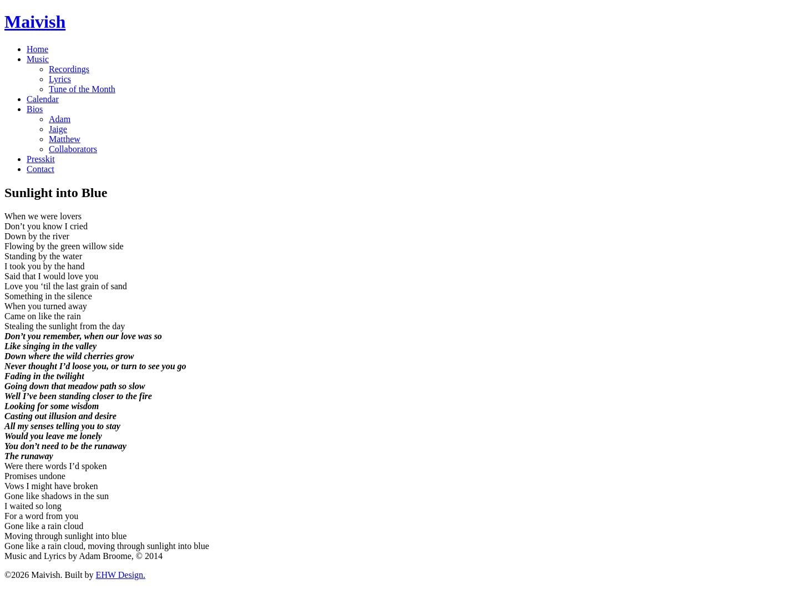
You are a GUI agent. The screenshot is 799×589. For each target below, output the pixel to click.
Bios (35, 109)
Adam (59, 119)
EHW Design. (120, 575)
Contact (40, 169)
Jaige (58, 129)
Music (38, 59)
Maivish (34, 22)
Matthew (64, 139)
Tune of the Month (82, 89)
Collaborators (73, 149)
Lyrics (60, 79)
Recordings (69, 69)
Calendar (43, 99)
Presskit (41, 159)
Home (37, 49)
